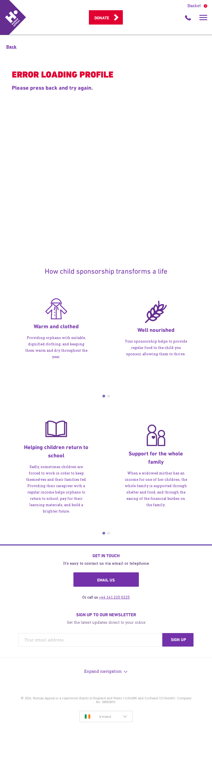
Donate (101, 17)
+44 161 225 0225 (114, 597)
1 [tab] (103, 396)
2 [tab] (108, 396)
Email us (106, 580)
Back (11, 46)
